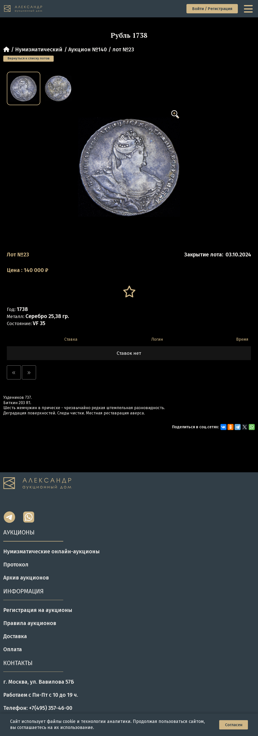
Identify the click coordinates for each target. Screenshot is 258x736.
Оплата (12, 649)
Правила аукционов (29, 623)
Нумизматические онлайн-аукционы (51, 551)
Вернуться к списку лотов (28, 58)
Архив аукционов (26, 577)
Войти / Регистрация (212, 8)
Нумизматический (38, 49)
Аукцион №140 (87, 49)
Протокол (15, 564)
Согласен (233, 724)
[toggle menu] (249, 9)
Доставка (15, 636)
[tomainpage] (23, 8)
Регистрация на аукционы (37, 610)
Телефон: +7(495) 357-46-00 (37, 708)
